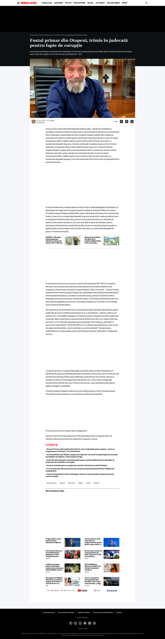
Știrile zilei (47, 3)
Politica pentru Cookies (66, 612)
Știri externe (79, 3)
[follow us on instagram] (97, 590)
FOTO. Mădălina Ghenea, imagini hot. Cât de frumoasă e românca (93, 567)
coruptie (62, 483)
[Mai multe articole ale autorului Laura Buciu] (33, 121)
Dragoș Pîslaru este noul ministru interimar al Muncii (53, 541)
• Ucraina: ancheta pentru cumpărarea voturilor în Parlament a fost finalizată (76, 465)
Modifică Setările (82, 617)
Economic (58, 3)
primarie (96, 483)
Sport (124, 3)
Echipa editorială (49, 612)
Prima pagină (34, 35)
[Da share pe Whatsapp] (132, 121)
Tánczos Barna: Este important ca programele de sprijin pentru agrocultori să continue (93, 541)
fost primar (71, 483)
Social (90, 3)
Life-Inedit (100, 3)
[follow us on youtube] (82, 590)
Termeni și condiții (83, 612)
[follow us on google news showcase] (67, 590)
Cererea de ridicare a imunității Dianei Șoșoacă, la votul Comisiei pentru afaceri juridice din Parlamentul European (54, 553)
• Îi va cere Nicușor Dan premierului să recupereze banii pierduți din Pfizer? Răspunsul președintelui (80, 470)
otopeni (80, 483)
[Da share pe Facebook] (121, 121)
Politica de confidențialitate (103, 612)
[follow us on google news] (53, 590)
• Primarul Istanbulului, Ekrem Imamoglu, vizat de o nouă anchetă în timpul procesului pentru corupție (80, 475)
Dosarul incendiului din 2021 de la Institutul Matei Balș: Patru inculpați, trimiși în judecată (93, 240)
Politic (68, 3)
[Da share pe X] (126, 121)
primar (88, 483)
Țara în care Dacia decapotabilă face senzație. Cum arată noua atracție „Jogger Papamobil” (93, 580)
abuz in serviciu (51, 483)
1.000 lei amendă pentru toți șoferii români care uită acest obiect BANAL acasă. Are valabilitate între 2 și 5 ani (54, 567)
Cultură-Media (113, 3)
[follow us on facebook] (112, 590)
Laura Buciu (41, 122)
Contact (119, 612)
